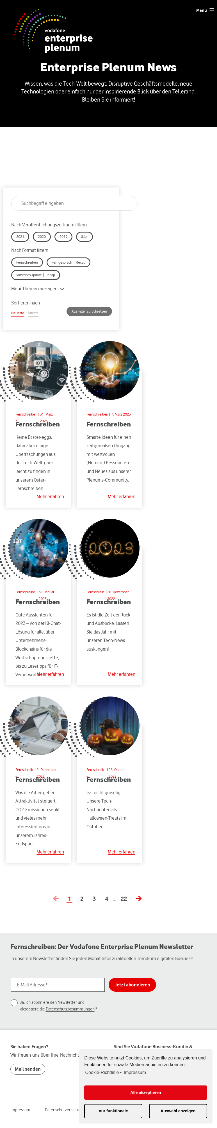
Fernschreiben (97, 414)
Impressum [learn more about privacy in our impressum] (135, 1072)
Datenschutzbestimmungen (70, 1009)
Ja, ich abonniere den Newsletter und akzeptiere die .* (58, 1005)
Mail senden (28, 1069)
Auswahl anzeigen (178, 1111)
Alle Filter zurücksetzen (89, 311)
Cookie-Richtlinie (102, 1072)
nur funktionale (113, 1111)
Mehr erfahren (50, 496)
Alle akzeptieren (145, 1092)
